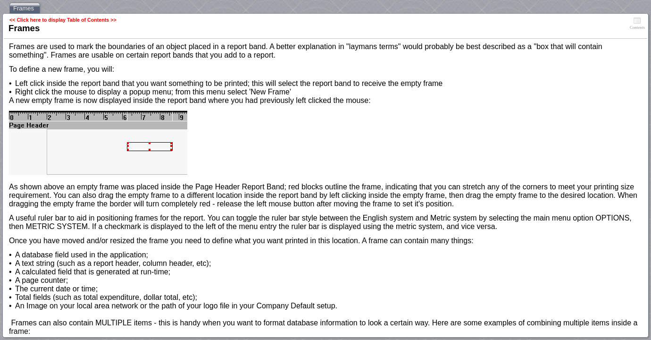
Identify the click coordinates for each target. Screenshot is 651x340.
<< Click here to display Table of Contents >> (63, 20)
